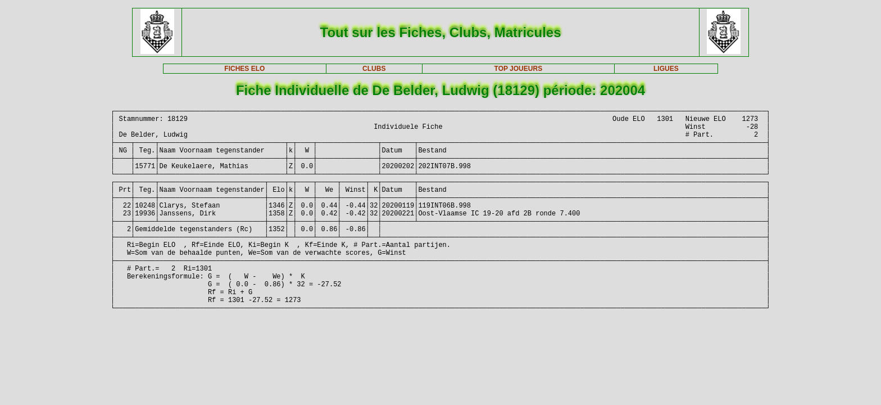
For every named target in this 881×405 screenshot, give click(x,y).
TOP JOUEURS (518, 69)
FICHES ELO (244, 69)
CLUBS (373, 69)
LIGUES (666, 69)
